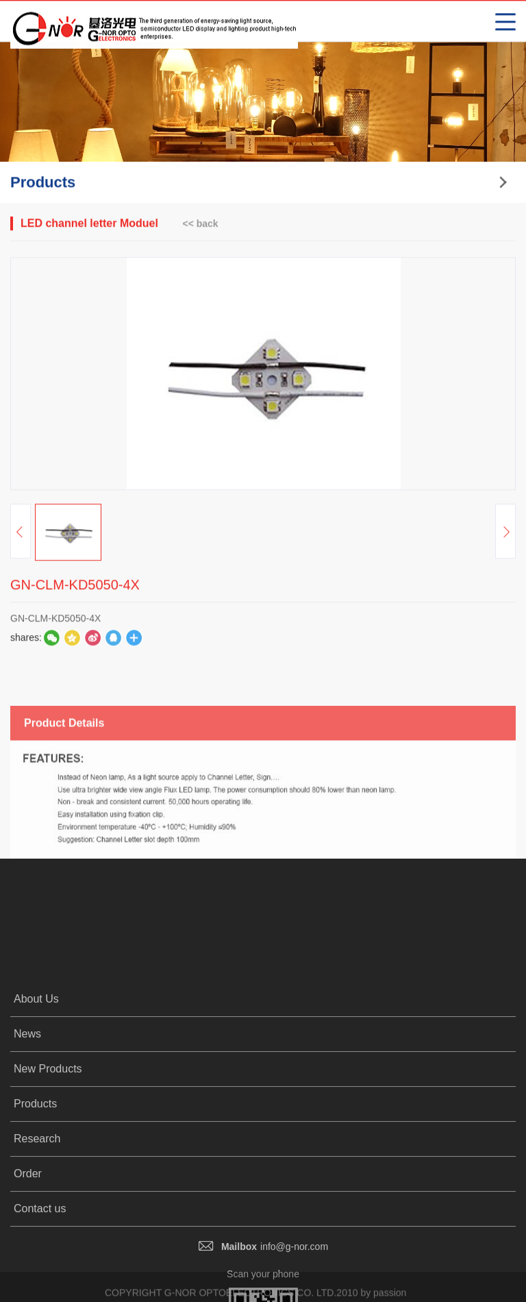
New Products (48, 1155)
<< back (200, 224)
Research (37, 1225)
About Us (36, 1085)
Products (35, 1190)
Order (28, 1260)
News (27, 1120)
